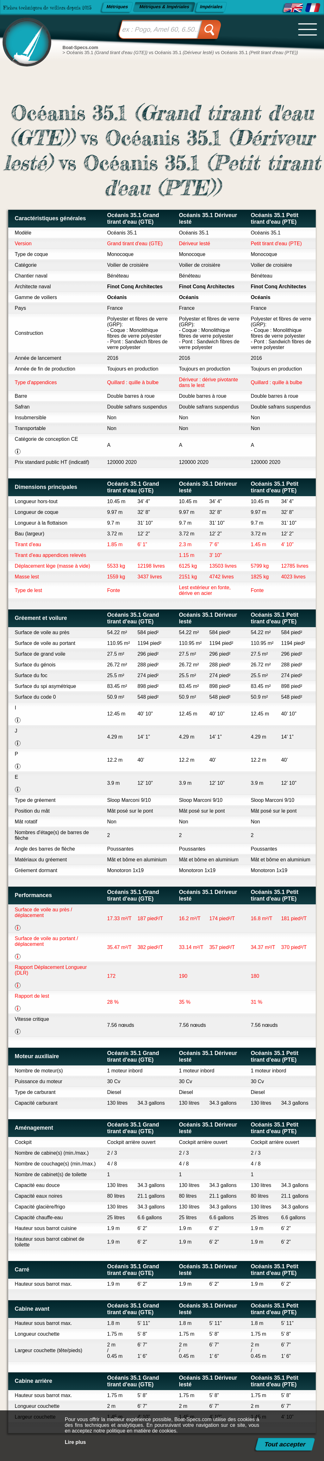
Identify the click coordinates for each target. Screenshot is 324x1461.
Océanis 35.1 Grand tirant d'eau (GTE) (133, 218)
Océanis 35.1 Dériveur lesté (208, 218)
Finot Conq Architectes (134, 286)
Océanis (117, 297)
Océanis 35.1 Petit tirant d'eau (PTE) (274, 218)
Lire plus (75, 1442)
